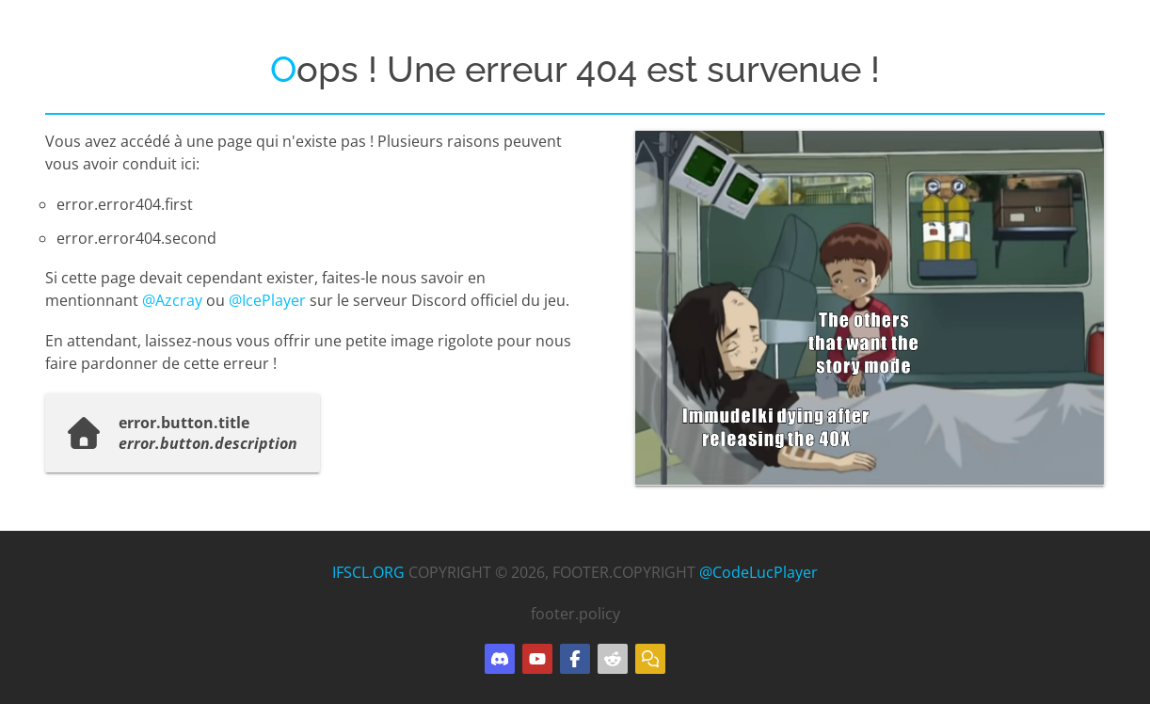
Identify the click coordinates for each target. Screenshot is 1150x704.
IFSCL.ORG (368, 572)
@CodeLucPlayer (758, 572)
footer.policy (575, 613)
